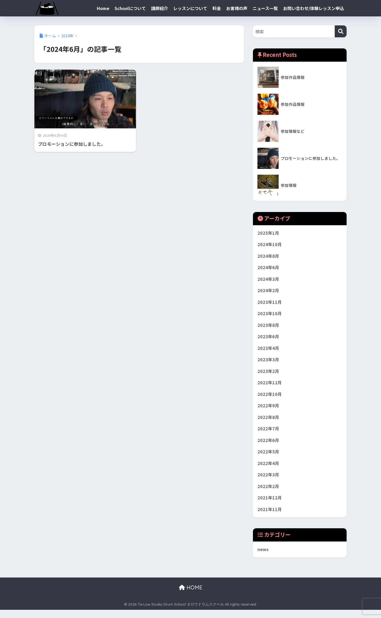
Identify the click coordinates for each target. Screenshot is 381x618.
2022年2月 (268, 493)
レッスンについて (190, 8)
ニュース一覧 (265, 8)
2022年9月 (268, 410)
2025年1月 (268, 233)
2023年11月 (269, 304)
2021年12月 (269, 505)
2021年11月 (269, 517)
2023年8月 (268, 327)
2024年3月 (268, 280)
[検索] (341, 31)
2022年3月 (268, 482)
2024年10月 (269, 245)
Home (103, 8)
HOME (190, 595)
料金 (216, 8)
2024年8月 (268, 257)
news (263, 557)
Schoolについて (130, 8)
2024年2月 (268, 292)
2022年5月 (268, 458)
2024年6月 (268, 268)
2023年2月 (268, 375)
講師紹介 (159, 8)
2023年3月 (268, 363)
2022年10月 (269, 399)
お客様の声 (236, 8)
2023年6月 (268, 339)
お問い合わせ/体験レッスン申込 (313, 8)
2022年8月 (268, 422)
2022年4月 (268, 470)
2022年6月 (268, 446)
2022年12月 (269, 387)
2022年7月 (268, 434)
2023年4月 (268, 351)
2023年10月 (269, 316)
